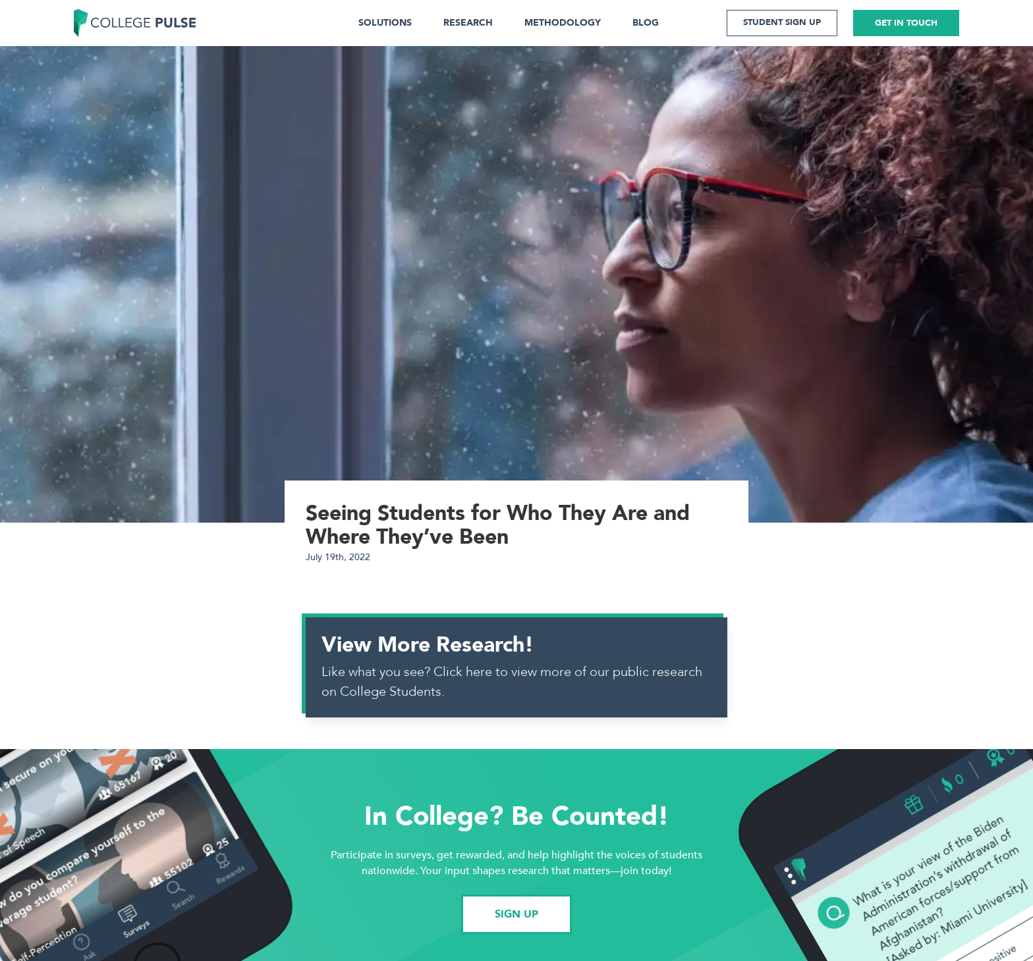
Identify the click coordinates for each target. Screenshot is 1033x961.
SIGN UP (516, 914)
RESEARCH (468, 22)
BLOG (645, 22)
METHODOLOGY (562, 22)
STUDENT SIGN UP (782, 22)
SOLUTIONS (385, 22)
